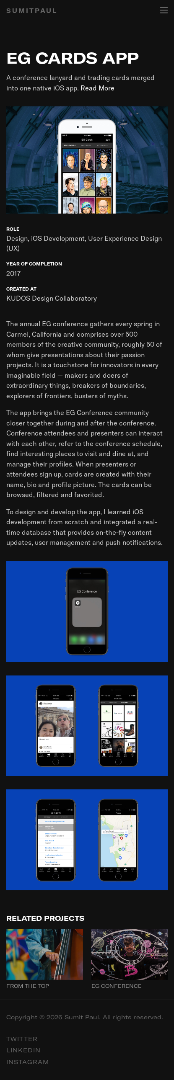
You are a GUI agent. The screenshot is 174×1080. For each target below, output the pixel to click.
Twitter (22, 1039)
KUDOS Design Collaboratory (51, 298)
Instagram (27, 1062)
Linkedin (23, 1050)
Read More (97, 88)
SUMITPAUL (31, 11)
